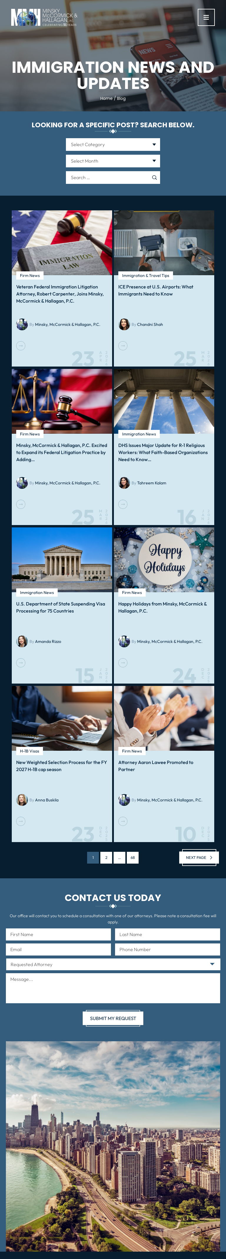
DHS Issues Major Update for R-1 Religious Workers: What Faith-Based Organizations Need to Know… (163, 452)
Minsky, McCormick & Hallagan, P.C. (67, 324)
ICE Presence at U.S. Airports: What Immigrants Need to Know (155, 290)
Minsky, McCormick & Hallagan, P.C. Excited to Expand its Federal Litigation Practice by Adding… (61, 452)
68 (133, 858)
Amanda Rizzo (48, 641)
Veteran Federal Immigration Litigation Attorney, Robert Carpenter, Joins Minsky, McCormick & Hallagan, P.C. (60, 294)
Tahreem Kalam (151, 483)
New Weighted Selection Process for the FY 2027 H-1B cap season (61, 765)
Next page (196, 857)
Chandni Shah (150, 324)
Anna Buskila (47, 800)
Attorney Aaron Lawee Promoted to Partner (155, 765)
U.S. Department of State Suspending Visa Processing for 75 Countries (60, 607)
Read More (20, 345)
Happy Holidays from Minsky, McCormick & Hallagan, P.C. (162, 607)
